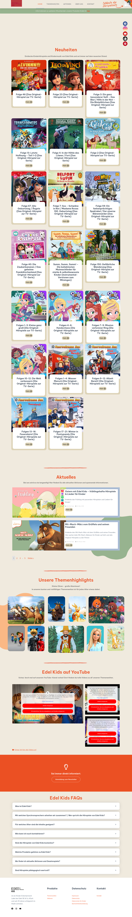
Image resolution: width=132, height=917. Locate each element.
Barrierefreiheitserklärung (81, 904)
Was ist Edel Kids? (23, 806)
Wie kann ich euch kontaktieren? (29, 834)
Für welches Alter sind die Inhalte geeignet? (35, 824)
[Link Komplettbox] (28, 84)
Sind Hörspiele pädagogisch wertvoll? (32, 870)
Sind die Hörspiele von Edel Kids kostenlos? (34, 843)
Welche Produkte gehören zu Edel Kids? (33, 852)
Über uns (79, 4)
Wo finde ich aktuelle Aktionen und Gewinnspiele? (37, 861)
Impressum (76, 896)
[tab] (66, 806)
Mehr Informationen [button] (47, 701)
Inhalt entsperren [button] (48, 706)
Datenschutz (76, 898)
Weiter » (31, 558)
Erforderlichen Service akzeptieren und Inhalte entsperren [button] (47, 711)
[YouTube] (20, 909)
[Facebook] (12, 909)
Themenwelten (53, 4)
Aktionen (67, 4)
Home (40, 4)
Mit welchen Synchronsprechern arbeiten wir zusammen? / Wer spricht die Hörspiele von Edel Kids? (60, 815)
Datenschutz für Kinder (80, 901)
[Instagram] (16, 909)
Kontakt (90, 4)
